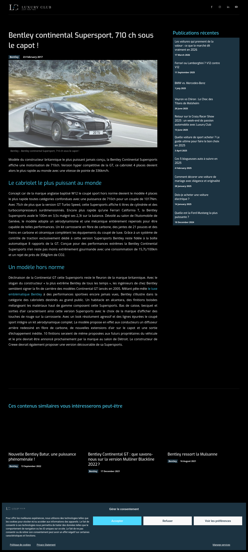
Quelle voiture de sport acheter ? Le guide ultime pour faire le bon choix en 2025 (197, 141)
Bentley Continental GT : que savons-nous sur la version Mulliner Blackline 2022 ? (121, 459)
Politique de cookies (20, 544)
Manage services (221, 544)
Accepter (117, 521)
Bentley (14, 57)
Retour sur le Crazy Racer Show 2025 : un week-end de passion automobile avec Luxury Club (194, 121)
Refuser (168, 521)
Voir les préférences (218, 521)
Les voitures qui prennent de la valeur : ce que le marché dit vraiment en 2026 (194, 46)
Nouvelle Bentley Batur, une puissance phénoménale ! (43, 457)
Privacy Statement (46, 544)
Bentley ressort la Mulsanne (193, 454)
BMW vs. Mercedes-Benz (190, 83)
